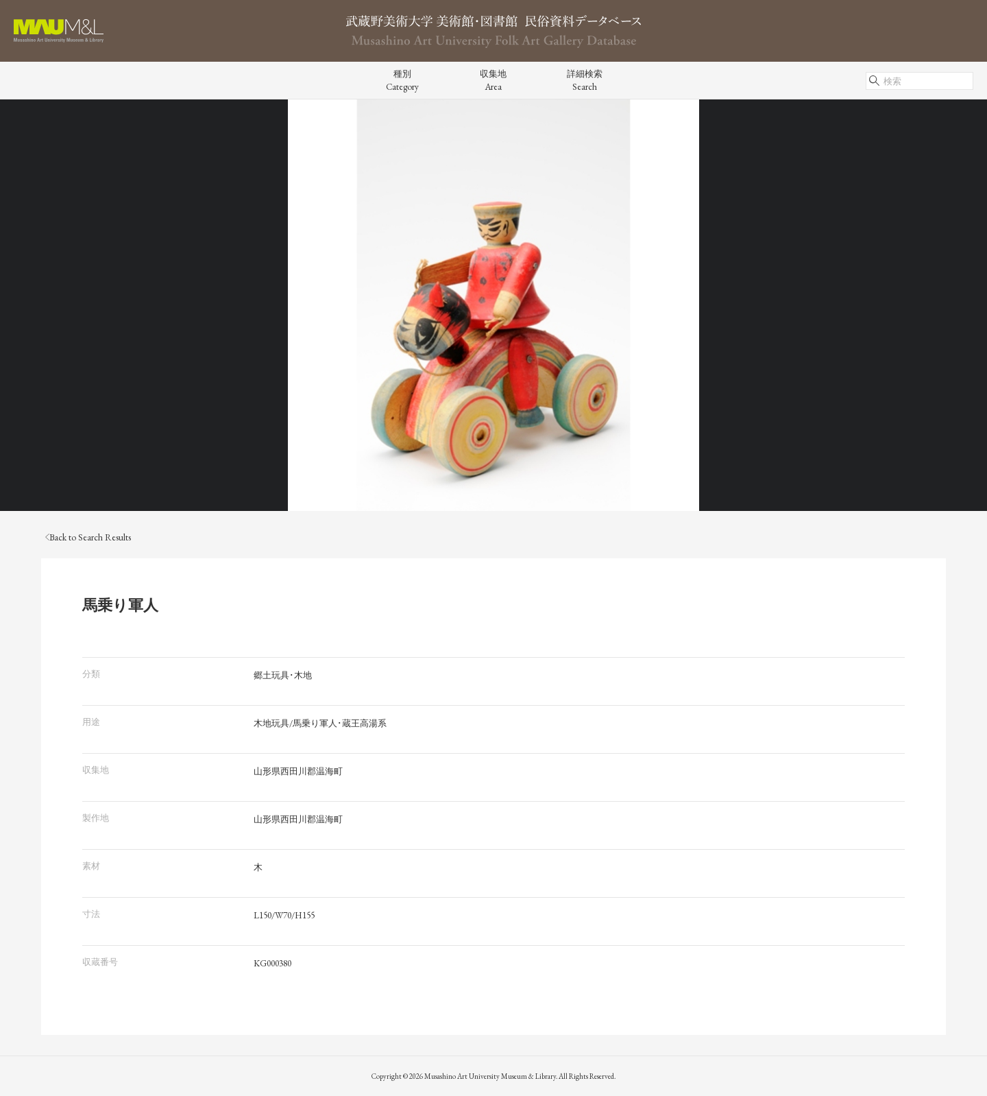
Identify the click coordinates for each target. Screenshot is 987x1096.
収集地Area (493, 80)
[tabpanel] (493, 305)
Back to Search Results (88, 537)
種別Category (402, 80)
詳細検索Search (584, 80)
